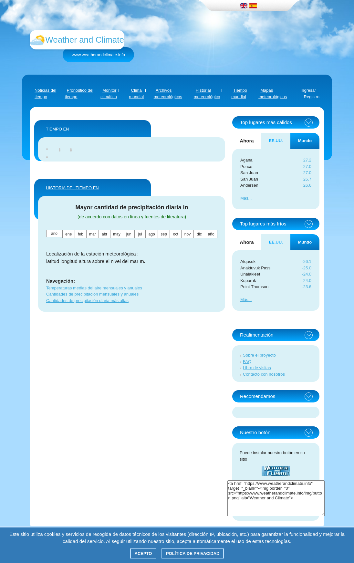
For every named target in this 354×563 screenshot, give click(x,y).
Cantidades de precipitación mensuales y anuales (92, 294)
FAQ (247, 361)
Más (244, 198)
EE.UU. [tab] (276, 140)
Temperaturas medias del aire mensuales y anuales (94, 288)
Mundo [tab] (305, 140)
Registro (311, 96)
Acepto (143, 553)
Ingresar (308, 90)
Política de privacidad (192, 553)
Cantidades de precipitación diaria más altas (87, 300)
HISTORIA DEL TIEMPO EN (72, 187)
